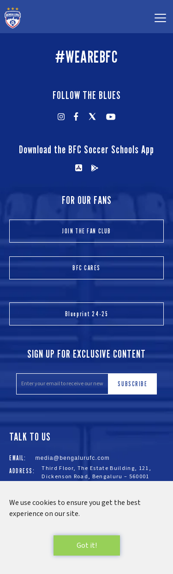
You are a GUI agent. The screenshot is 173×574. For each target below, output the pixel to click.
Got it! (87, 545)
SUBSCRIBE (132, 384)
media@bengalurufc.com (72, 458)
